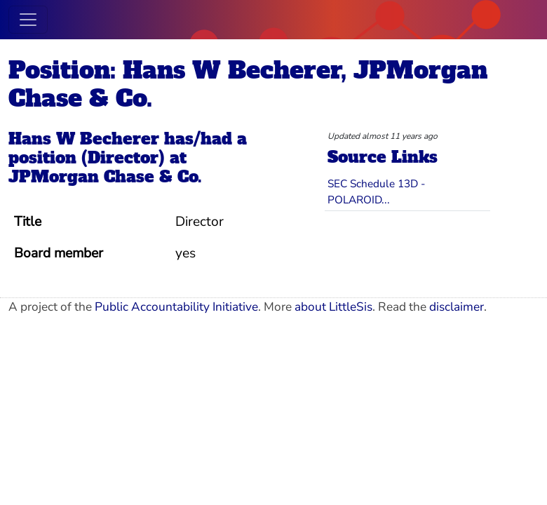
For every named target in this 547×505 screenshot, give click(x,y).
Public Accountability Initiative (176, 307)
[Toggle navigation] (28, 20)
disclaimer (456, 307)
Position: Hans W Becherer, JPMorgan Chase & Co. (247, 84)
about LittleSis (333, 307)
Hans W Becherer (83, 139)
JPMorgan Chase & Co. (105, 177)
